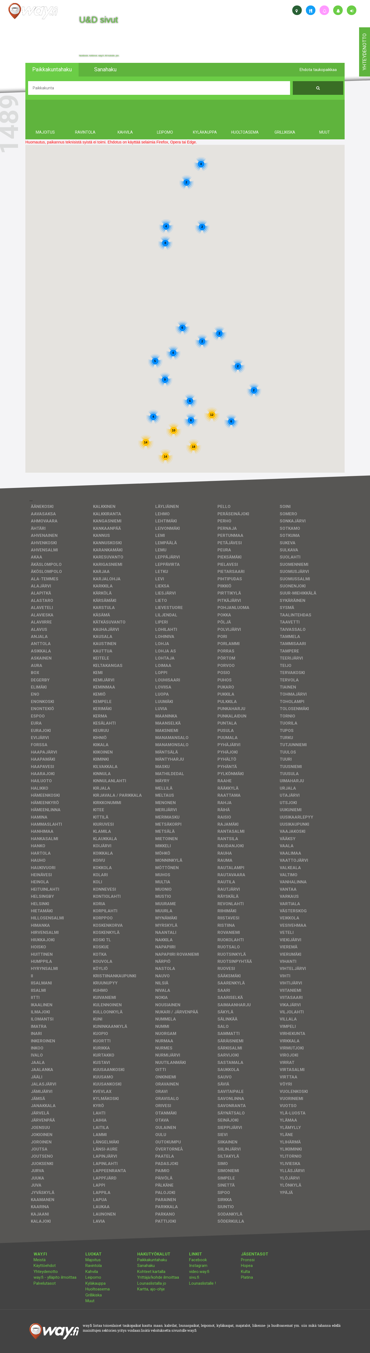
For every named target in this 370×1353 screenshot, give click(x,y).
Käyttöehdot (45, 1265)
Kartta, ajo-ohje (151, 1289)
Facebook (198, 1259)
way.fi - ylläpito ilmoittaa (55, 1277)
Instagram (198, 1265)
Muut (89, 1300)
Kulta (245, 1271)
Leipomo (93, 1277)
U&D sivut (98, 20)
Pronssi (248, 1259)
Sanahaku (146, 1265)
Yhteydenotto (46, 1271)
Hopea (247, 1265)
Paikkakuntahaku (152, 1259)
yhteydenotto (364, 51)
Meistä (40, 1259)
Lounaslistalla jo (151, 1283)
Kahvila (91, 1271)
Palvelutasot (45, 1283)
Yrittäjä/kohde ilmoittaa (158, 1277)
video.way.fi (199, 1271)
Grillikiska (93, 1295)
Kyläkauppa (95, 1283)
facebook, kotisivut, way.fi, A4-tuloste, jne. (99, 56)
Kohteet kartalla (151, 1271)
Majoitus (93, 1259)
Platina (247, 1277)
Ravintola (93, 1265)
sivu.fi (194, 1277)
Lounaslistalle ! (202, 1283)
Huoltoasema (97, 1289)
